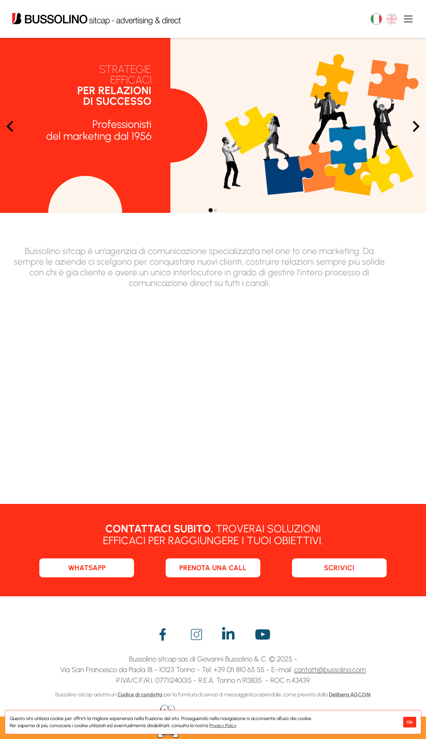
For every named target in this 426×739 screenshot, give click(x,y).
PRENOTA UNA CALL (212, 567)
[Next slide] (415, 126)
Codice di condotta (139, 694)
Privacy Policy (222, 725)
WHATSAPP (87, 567)
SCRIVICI (339, 567)
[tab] (211, 210)
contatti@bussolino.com (330, 669)
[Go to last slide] (11, 126)
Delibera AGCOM (350, 694)
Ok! (409, 722)
